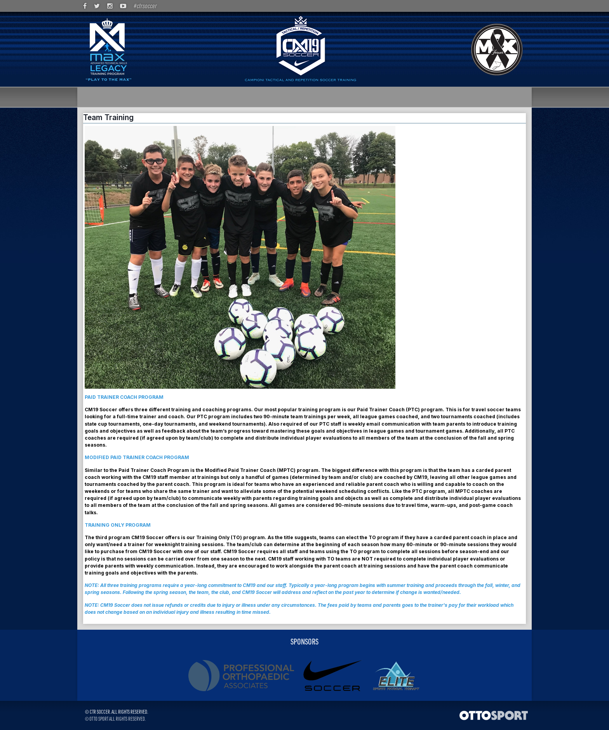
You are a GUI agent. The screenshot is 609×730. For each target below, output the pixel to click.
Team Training (108, 117)
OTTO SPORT (98, 718)
